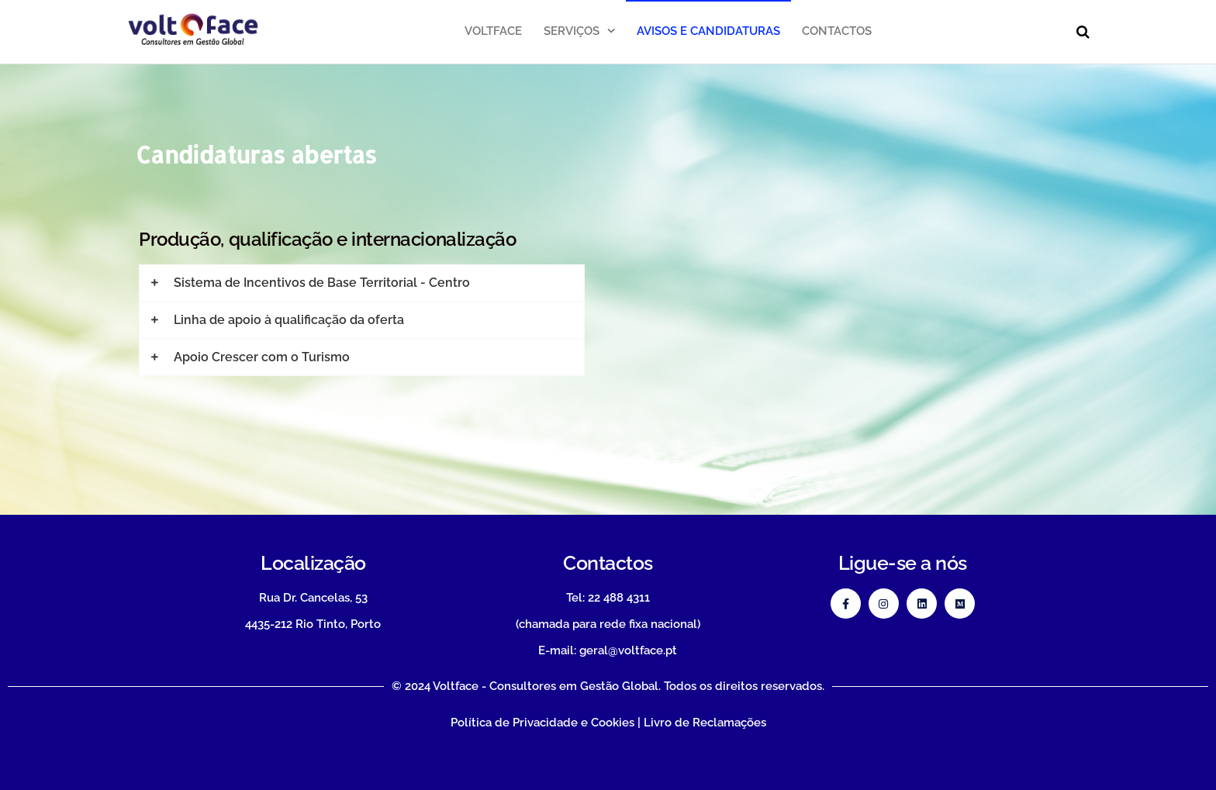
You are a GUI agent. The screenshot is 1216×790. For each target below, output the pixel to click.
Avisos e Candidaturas (708, 31)
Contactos (837, 31)
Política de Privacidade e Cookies (542, 723)
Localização (313, 562)
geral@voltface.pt (628, 650)
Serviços (571, 31)
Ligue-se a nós (902, 562)
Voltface (493, 31)
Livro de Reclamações (705, 723)
